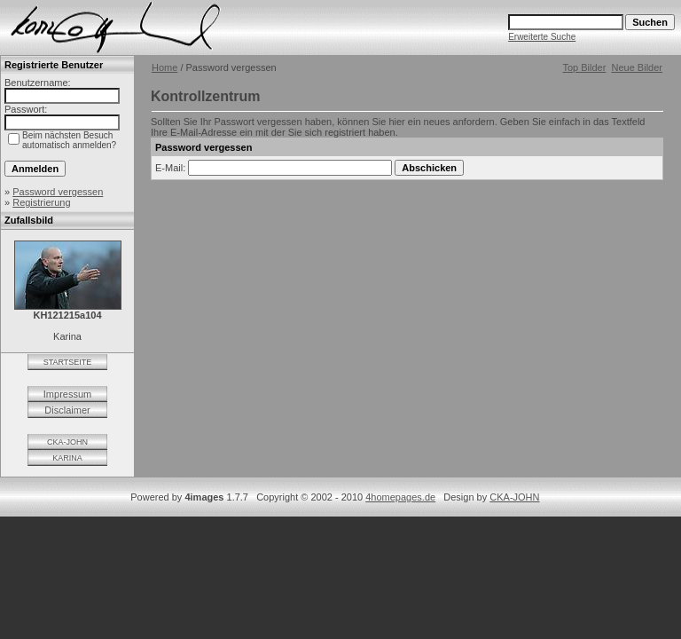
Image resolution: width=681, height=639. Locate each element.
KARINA (67, 458)
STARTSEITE (67, 362)
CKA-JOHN (67, 442)
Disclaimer (67, 410)
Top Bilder (584, 67)
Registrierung (41, 202)
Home (164, 67)
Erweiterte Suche (541, 37)
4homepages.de (400, 497)
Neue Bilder (637, 67)
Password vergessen (57, 191)
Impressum (67, 394)
